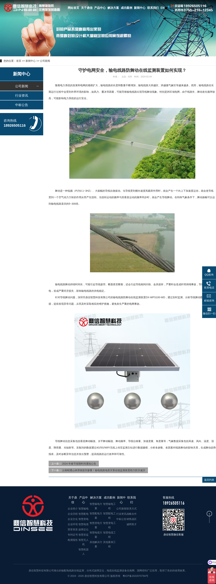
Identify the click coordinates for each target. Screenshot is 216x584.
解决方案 (113, 7)
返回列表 (209, 479)
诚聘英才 (132, 524)
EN (163, 7)
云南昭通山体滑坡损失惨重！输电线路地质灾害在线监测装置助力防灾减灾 (103, 470)
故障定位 (83, 529)
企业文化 (73, 519)
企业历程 (73, 513)
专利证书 (73, 534)
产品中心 (100, 7)
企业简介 (73, 508)
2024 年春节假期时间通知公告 (79, 463)
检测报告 (73, 539)
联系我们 (153, 7)
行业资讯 (21, 95)
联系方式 (132, 508)
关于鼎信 (87, 7)
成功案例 (126, 7)
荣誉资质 (73, 529)
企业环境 (73, 524)
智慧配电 (83, 513)
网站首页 (73, 7)
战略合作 (132, 513)
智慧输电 (83, 508)
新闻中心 (139, 7)
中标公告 (21, 105)
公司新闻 (45, 60)
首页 (18, 60)
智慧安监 (83, 534)
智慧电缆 (83, 524)
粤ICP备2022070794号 (135, 575)
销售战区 (132, 519)
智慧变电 (83, 519)
